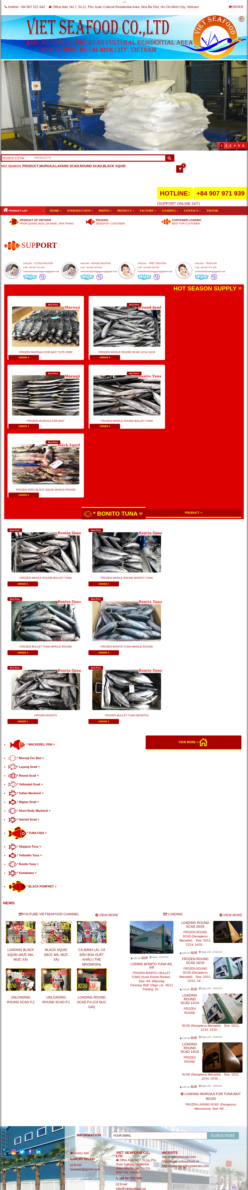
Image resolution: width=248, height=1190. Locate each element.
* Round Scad (23, 638)
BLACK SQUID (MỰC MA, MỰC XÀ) (56, 817)
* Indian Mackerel (25, 655)
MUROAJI (47, 166)
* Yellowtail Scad (25, 646)
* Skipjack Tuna (24, 709)
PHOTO (104, 210)
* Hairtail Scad (23, 682)
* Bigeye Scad (23, 664)
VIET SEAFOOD (52, 1059)
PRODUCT (30, 166)
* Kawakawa (22, 735)
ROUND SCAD (91, 166)
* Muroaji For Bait (26, 620)
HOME (54, 210)
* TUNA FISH (27, 695)
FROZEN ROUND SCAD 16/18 (195, 823)
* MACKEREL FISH (31, 607)
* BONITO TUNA (113, 445)
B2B (144, 820)
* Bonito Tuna (23, 726)
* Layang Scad (24, 629)
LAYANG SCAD (67, 166)
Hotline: (25, 7)
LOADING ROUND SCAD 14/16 (190, 910)
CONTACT (191, 210)
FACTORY (147, 210)
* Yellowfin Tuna (25, 717)
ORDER (235, 7)
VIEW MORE (188, 604)
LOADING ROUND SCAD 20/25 (195, 787)
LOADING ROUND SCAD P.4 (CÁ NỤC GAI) (91, 864)
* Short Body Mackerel (29, 673)
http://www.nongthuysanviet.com (185, 1028)
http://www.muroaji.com (179, 1019)
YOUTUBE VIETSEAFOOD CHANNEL (49, 776)
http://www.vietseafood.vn (180, 1024)
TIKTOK (212, 210)
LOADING (169, 210)
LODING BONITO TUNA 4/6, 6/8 (151, 828)
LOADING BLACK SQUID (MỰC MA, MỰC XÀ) (20, 817)
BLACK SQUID (114, 166)
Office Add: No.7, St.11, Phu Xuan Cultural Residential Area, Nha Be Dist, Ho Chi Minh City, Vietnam (124, 7)
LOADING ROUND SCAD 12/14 (190, 861)
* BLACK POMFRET (32, 748)
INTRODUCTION (79, 210)
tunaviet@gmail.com (85, 1032)
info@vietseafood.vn (131, 1051)
